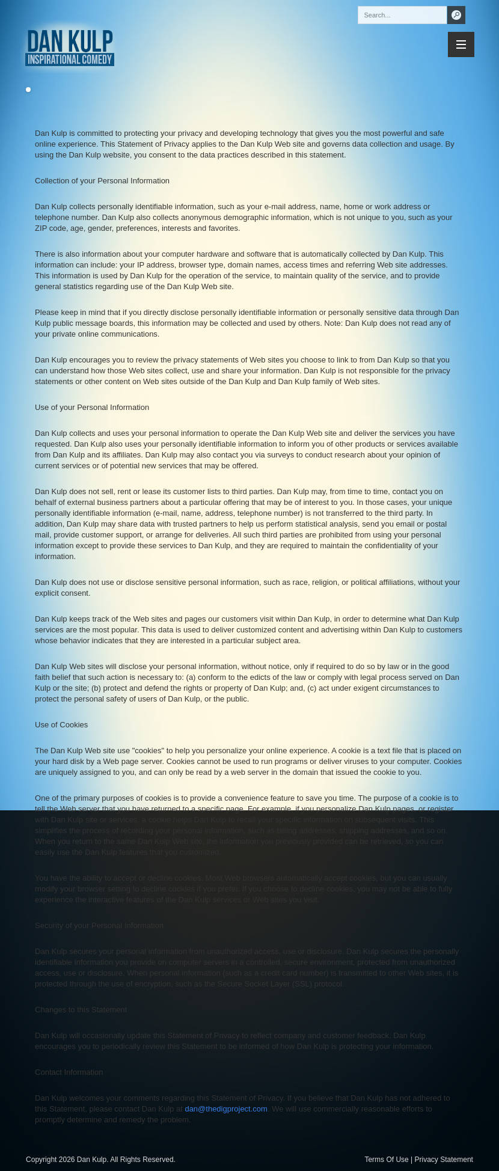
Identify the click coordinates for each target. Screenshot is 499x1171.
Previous (37, 90)
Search (456, 15)
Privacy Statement (444, 1159)
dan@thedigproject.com (226, 1108)
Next (19, 90)
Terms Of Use (386, 1159)
